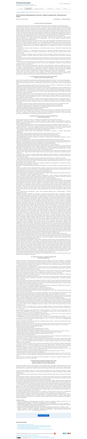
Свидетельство (49, 8)
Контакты (65, 8)
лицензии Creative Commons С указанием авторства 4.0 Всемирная (43, 437)
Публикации (28, 8)
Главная (21, 8)
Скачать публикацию (43, 415)
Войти (61, 3)
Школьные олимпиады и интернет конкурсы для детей (29, 435)
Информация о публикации (38, 8)
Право (27, 12)
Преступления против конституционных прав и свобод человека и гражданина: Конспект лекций (34, 425)
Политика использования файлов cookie (23, 436)
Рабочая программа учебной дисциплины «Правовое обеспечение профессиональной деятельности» (35, 426)
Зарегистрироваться (66, 3)
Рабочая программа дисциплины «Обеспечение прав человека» (28, 427)
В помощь (58, 8)
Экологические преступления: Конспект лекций (25, 424)
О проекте (18, 435)
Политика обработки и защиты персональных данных (39, 436)
